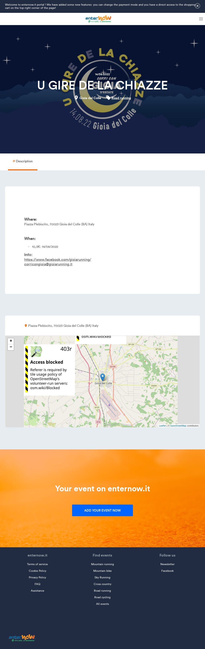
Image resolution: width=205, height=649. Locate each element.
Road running (121, 98)
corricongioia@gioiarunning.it (48, 264)
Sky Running (102, 577)
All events (102, 604)
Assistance (37, 590)
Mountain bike (102, 571)
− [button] (11, 347)
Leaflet (162, 425)
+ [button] (11, 341)
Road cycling (102, 597)
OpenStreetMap (178, 425)
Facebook (167, 571)
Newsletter (167, 564)
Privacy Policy (37, 577)
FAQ (37, 584)
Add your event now (102, 510)
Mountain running (102, 564)
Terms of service (37, 564)
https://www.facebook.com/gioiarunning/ (57, 259)
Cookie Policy (37, 571)
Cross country (102, 584)
